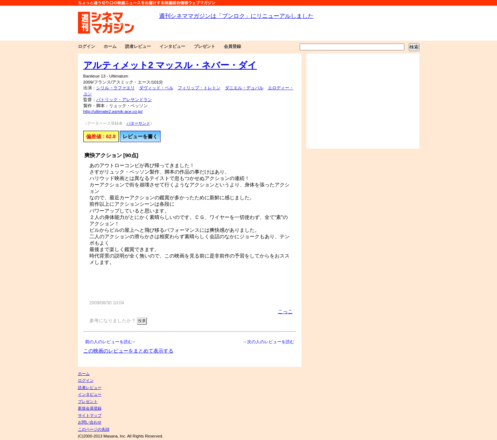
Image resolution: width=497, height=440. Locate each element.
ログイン (86, 46)
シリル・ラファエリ (115, 87)
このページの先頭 (93, 429)
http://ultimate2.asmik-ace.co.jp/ (113, 111)
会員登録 (232, 46)
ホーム (110, 46)
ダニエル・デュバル (244, 87)
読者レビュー (138, 46)
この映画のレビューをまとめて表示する (128, 351)
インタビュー (172, 46)
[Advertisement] (363, 101)
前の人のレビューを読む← (111, 341)
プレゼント (204, 46)
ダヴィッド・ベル (156, 87)
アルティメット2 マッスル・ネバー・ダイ (170, 65)
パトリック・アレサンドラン (124, 99)
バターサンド (138, 123)
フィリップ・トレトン (199, 87)
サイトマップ (90, 415)
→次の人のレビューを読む (268, 341)
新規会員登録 (90, 408)
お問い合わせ (90, 422)
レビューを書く (140, 136)
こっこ (285, 311)
